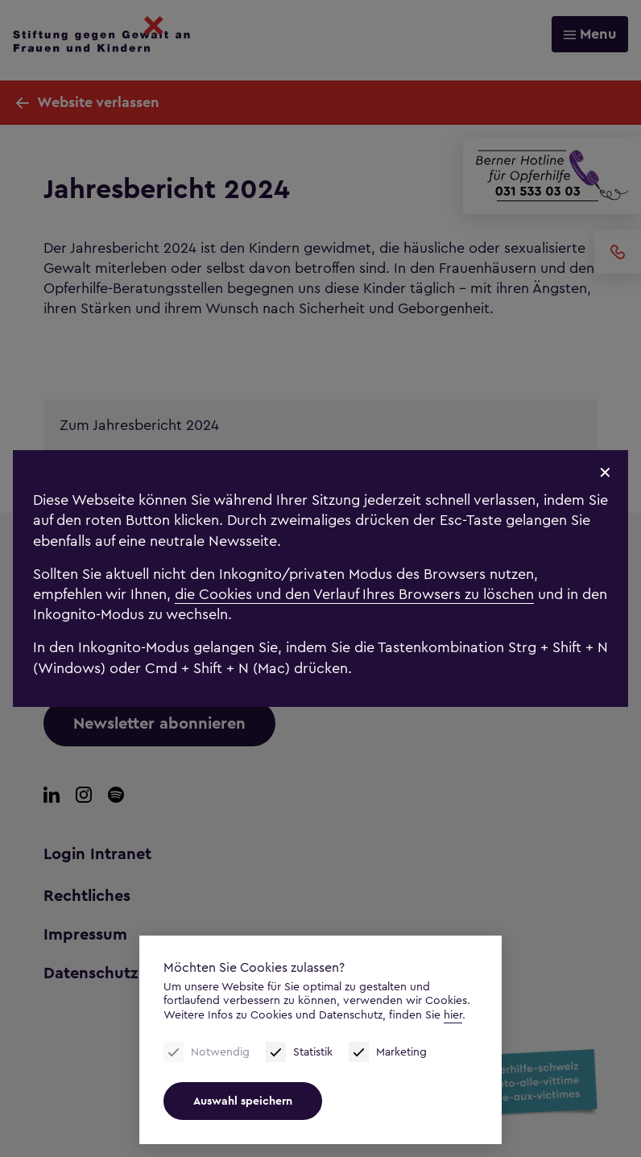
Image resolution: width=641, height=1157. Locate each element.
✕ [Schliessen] (605, 473)
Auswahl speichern (242, 1101)
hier (453, 1015)
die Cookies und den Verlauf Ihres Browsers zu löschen (354, 594)
